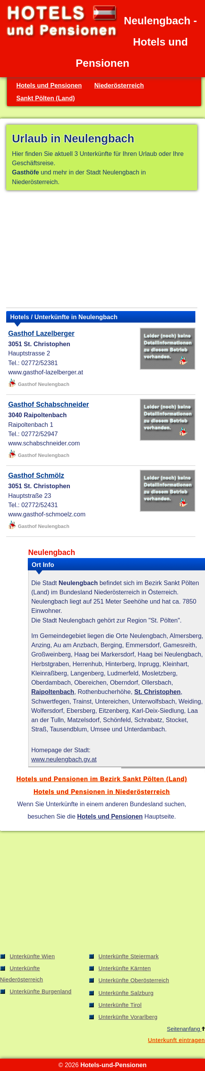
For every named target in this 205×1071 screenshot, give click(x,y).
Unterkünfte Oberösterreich (133, 980)
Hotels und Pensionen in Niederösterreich (102, 791)
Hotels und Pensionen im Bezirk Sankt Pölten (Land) (101, 778)
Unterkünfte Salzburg (126, 993)
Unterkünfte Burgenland (40, 991)
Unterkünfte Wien (32, 956)
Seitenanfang (186, 1029)
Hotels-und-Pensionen (113, 1064)
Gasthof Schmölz (36, 475)
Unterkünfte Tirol (120, 1005)
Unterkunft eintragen (176, 1040)
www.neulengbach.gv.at (64, 759)
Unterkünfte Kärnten (124, 968)
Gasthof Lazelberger (41, 333)
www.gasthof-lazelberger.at (45, 372)
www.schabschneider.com (44, 443)
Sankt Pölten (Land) (45, 98)
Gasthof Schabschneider (48, 404)
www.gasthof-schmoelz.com (46, 514)
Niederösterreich (119, 85)
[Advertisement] (101, 250)
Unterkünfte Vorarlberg (128, 1017)
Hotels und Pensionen (49, 85)
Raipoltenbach (52, 691)
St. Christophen (157, 691)
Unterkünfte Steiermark (128, 956)
